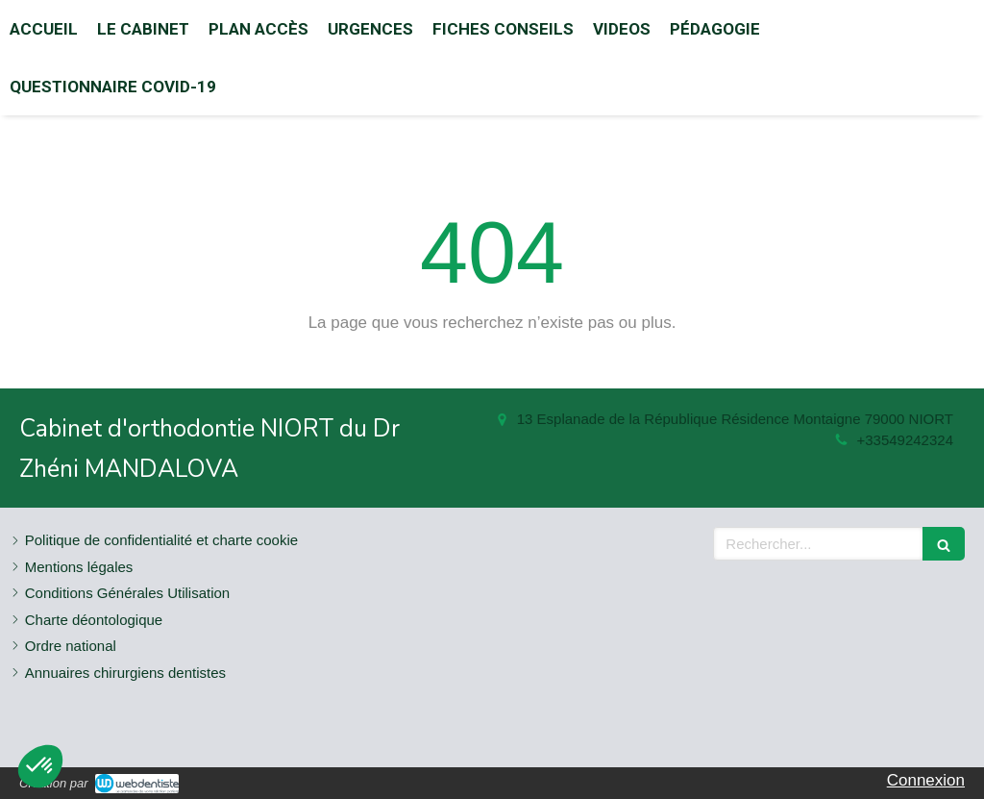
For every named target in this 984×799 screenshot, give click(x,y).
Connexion (926, 780)
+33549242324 (904, 440)
